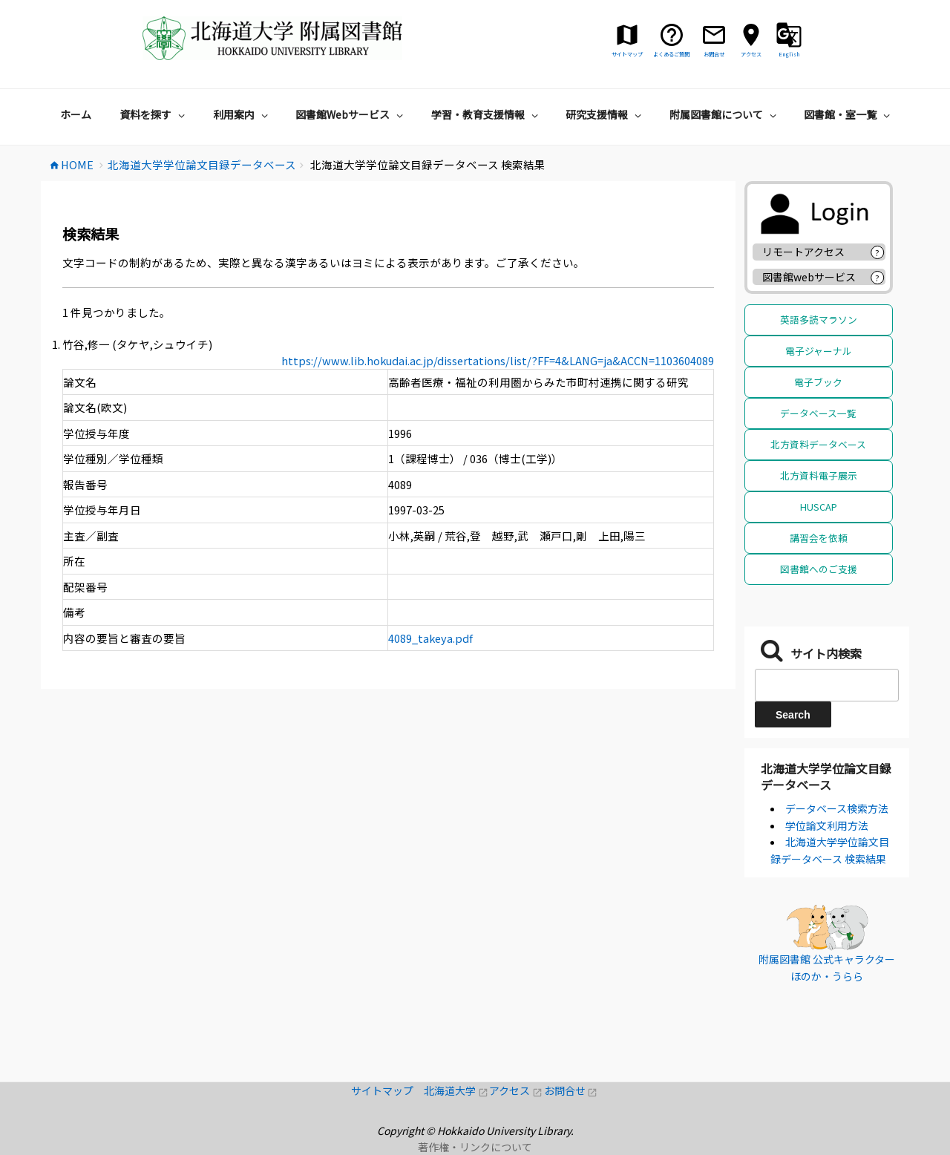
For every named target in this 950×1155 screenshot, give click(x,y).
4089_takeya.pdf (430, 638)
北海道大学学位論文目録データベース (826, 776)
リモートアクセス (803, 251)
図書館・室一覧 (849, 114)
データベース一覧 (818, 413)
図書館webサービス (809, 276)
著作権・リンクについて (475, 1146)
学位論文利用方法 (826, 825)
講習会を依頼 (819, 538)
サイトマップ (387, 1090)
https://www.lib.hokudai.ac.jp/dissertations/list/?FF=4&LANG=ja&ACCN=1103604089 (497, 360)
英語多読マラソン (818, 320)
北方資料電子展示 (818, 475)
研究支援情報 (605, 114)
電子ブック (818, 382)
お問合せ (571, 1090)
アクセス (516, 1090)
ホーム (75, 114)
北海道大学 (456, 1090)
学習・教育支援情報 (486, 114)
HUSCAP (818, 507)
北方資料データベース (818, 444)
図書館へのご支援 (818, 569)
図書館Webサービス (351, 114)
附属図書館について (724, 114)
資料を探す (154, 114)
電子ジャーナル (818, 351)
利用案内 (242, 114)
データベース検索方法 (836, 808)
